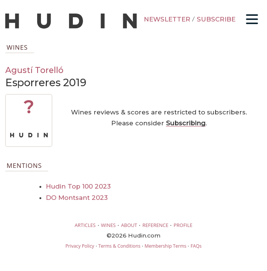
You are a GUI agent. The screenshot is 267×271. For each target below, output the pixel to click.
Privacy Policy (79, 246)
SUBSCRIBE (216, 19)
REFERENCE (155, 225)
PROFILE (182, 225)
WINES (108, 225)
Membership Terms (165, 246)
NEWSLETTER (167, 19)
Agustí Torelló (34, 70)
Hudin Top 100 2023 (78, 186)
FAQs (195, 246)
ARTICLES (85, 225)
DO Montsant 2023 (77, 197)
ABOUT (129, 225)
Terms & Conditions (119, 246)
